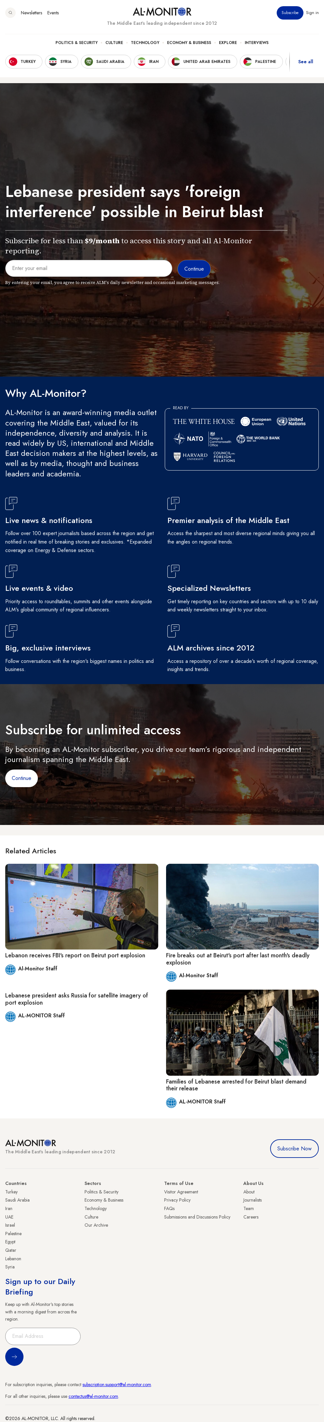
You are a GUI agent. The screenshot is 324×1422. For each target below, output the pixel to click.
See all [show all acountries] (305, 61)
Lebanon (13, 1258)
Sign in (312, 13)
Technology (145, 43)
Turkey (11, 1192)
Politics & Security (76, 43)
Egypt (10, 1241)
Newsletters (31, 12)
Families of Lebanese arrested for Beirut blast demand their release (236, 1085)
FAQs (169, 1208)
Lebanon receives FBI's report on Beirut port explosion (75, 955)
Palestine (13, 1233)
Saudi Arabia (17, 1200)
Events (53, 12)
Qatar (10, 1250)
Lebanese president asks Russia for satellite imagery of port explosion (76, 999)
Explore (228, 43)
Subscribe (290, 13)
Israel (10, 1225)
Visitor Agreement (181, 1192)
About (249, 1192)
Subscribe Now (294, 1148)
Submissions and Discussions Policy (197, 1217)
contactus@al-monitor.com (93, 1396)
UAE (9, 1217)
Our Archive (96, 1225)
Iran (8, 1208)
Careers (250, 1217)
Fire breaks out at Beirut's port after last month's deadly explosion (238, 959)
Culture (114, 43)
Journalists (252, 1200)
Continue (21, 778)
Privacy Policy (177, 1200)
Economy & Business (189, 43)
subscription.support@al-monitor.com (117, 1384)
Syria (10, 1267)
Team (248, 1208)
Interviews (257, 43)
